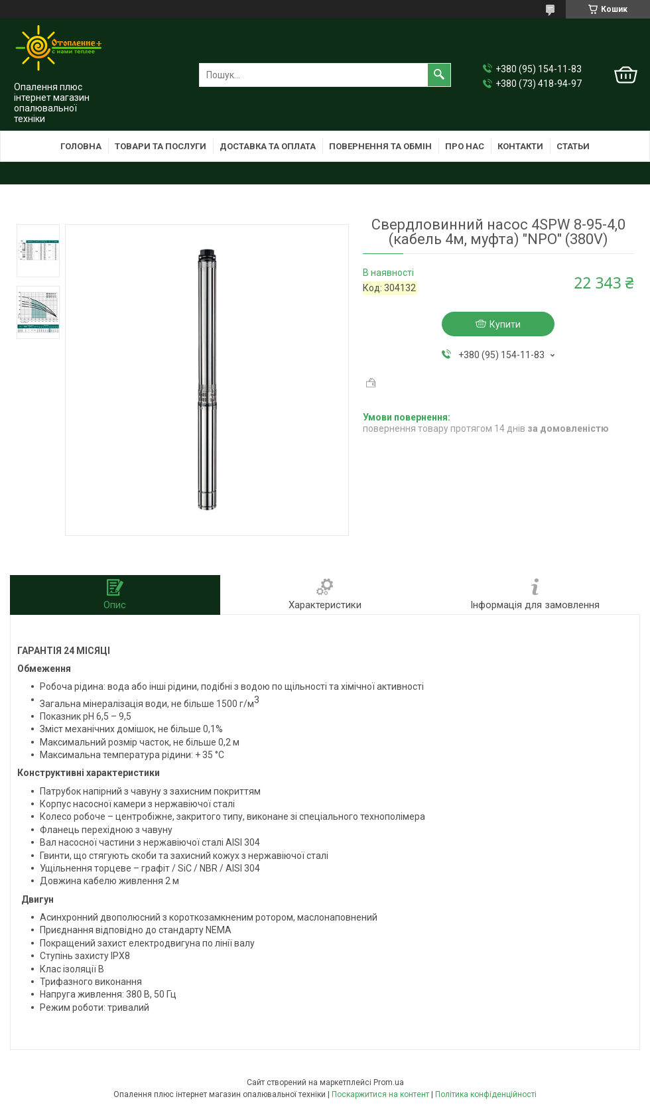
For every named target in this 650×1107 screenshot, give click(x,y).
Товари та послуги (160, 146)
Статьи (573, 146)
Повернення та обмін (380, 146)
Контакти (520, 146)
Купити (505, 324)
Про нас (464, 146)
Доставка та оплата (268, 146)
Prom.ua (388, 1082)
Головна (80, 146)
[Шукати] (439, 75)
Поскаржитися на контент (380, 1094)
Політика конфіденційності (486, 1094)
